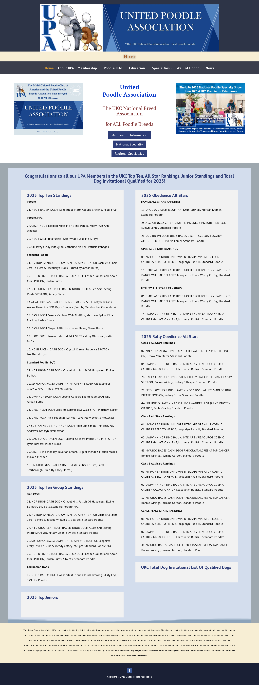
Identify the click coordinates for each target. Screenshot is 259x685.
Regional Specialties (129, 153)
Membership (87, 68)
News (210, 68)
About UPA (65, 68)
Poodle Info (113, 68)
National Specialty (129, 144)
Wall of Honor (188, 68)
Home (49, 68)
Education (137, 68)
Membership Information (129, 135)
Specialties (161, 68)
